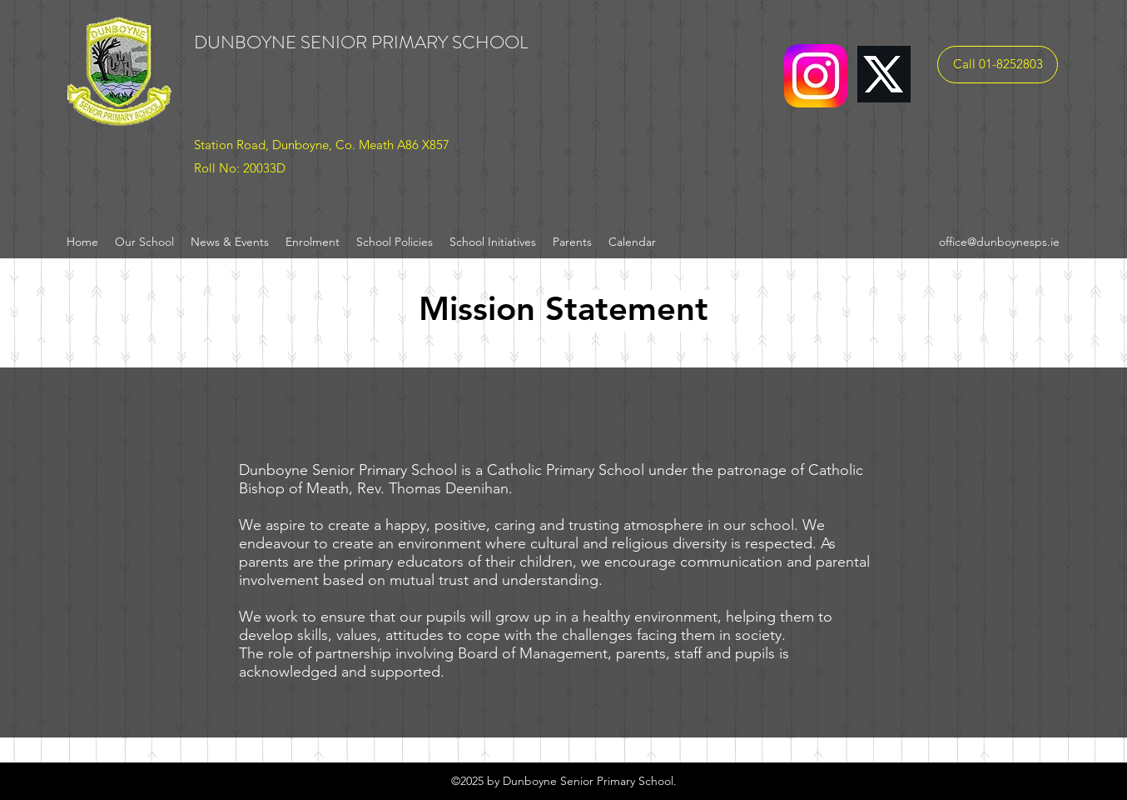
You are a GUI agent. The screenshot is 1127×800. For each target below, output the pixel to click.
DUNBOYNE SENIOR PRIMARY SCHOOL (361, 42)
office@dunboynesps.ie (999, 241)
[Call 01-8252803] (997, 64)
